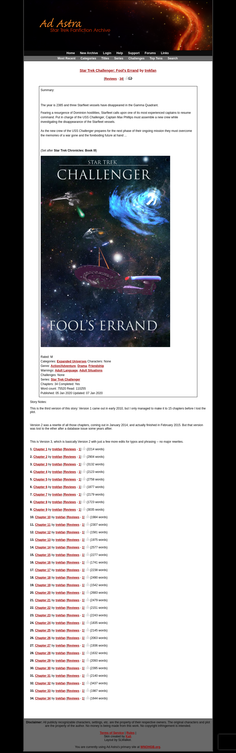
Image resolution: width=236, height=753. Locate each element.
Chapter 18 (43, 577)
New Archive (89, 53)
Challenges (136, 58)
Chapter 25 (43, 630)
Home (70, 53)
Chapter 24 (43, 623)
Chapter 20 (43, 592)
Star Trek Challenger (65, 379)
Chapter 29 (43, 660)
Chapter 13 (43, 540)
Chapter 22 (43, 608)
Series (118, 58)
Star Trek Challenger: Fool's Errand (109, 70)
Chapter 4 (40, 472)
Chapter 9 (40, 509)
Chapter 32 (43, 683)
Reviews (111, 79)
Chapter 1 (40, 449)
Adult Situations (91, 370)
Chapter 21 (43, 600)
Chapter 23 (43, 615)
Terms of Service (112, 733)
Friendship (96, 366)
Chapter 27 (43, 645)
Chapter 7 (40, 494)
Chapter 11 (43, 524)
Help (119, 53)
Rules (130, 733)
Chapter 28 (43, 653)
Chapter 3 (40, 464)
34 (121, 79)
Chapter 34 (43, 698)
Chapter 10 (43, 517)
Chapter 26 (43, 638)
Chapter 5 (40, 479)
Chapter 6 (40, 487)
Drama (82, 366)
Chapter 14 (43, 547)
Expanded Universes (71, 361)
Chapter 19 (43, 585)
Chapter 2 (40, 457)
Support (133, 53)
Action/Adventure (63, 366)
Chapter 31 (43, 675)
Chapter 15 (43, 555)
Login (107, 53)
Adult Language (66, 370)
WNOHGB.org (150, 747)
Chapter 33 (43, 691)
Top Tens (156, 58)
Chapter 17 (43, 570)
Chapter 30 (43, 668)
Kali (128, 736)
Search (173, 58)
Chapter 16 (43, 562)
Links (165, 53)
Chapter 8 (40, 502)
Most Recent (66, 58)
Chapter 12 (43, 532)
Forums (150, 53)
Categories (88, 58)
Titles (105, 58)
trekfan (150, 70)
